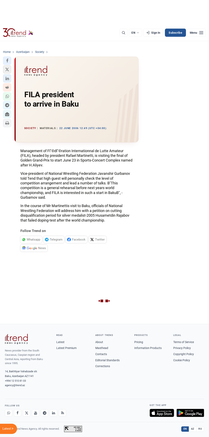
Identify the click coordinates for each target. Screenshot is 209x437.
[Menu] (196, 33)
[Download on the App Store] (162, 413)
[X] (26, 413)
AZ (192, 428)
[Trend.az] (18, 32)
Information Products (148, 348)
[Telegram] (44, 413)
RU (200, 428)
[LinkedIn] (53, 413)
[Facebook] (17, 413)
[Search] (123, 33)
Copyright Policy (183, 354)
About (99, 342)
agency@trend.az (15, 385)
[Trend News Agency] (16, 339)
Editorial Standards (107, 360)
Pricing (138, 342)
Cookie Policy (181, 360)
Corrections (102, 366)
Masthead (101, 348)
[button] (7, 61)
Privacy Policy (182, 348)
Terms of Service (183, 342)
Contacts (101, 354)
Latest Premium (66, 348)
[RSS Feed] (62, 413)
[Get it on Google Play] (190, 413)
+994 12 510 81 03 (15, 380)
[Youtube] (35, 413)
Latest (60, 342)
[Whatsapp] (8, 413)
